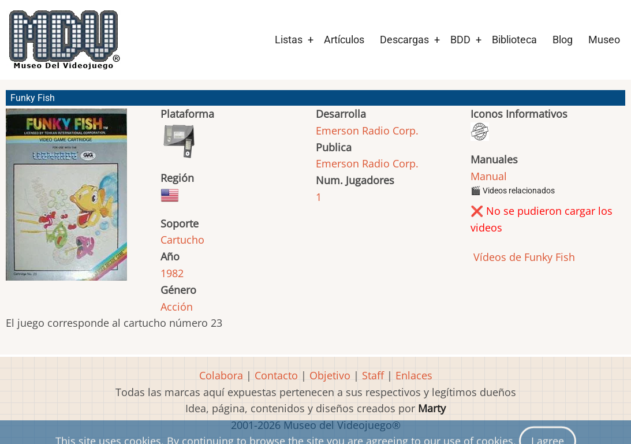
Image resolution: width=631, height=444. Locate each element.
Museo (604, 39)
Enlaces (413, 375)
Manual (489, 176)
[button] (66, 200)
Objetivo (329, 375)
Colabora (221, 375)
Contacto (276, 375)
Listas (289, 39)
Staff (373, 375)
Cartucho (182, 240)
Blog (562, 39)
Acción (176, 307)
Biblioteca (514, 39)
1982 (172, 273)
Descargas (404, 39)
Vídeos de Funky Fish (523, 257)
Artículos (344, 39)
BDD (460, 39)
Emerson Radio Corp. (367, 130)
